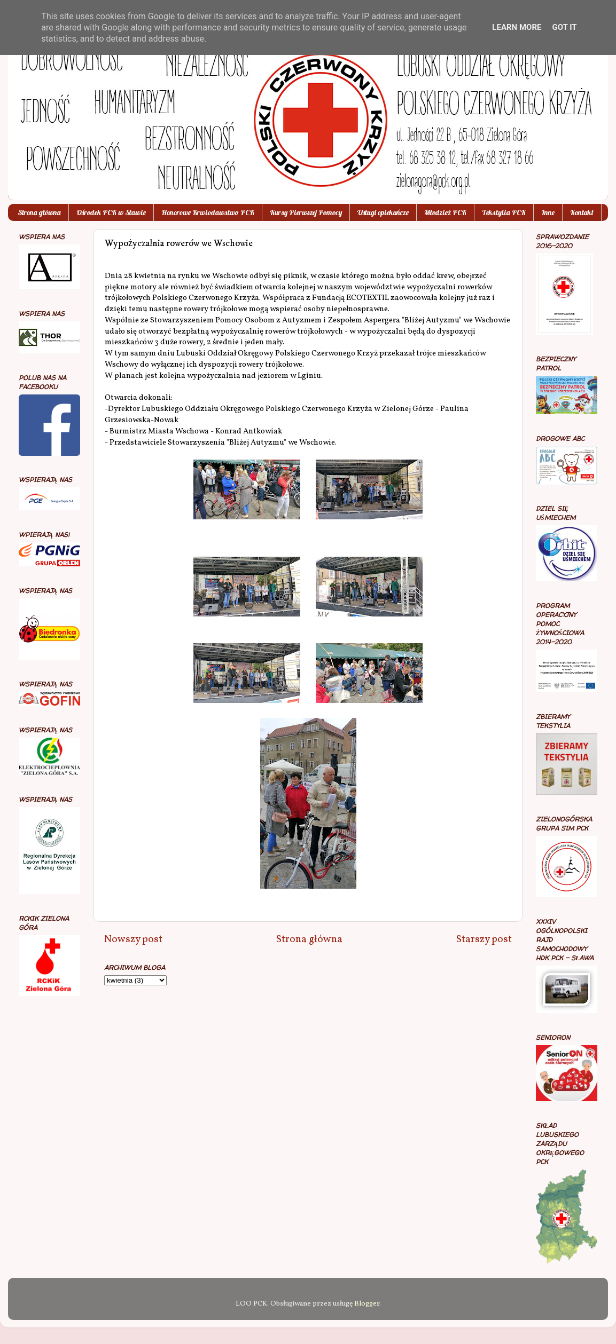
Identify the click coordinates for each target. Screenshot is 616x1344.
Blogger (366, 1304)
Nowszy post (133, 939)
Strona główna (39, 212)
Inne (548, 212)
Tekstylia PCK (504, 212)
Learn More (516, 27)
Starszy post (484, 939)
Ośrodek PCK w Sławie (111, 212)
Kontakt (582, 212)
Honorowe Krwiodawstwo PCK (207, 212)
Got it (564, 27)
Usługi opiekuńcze (383, 212)
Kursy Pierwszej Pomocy (306, 212)
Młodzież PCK (445, 212)
